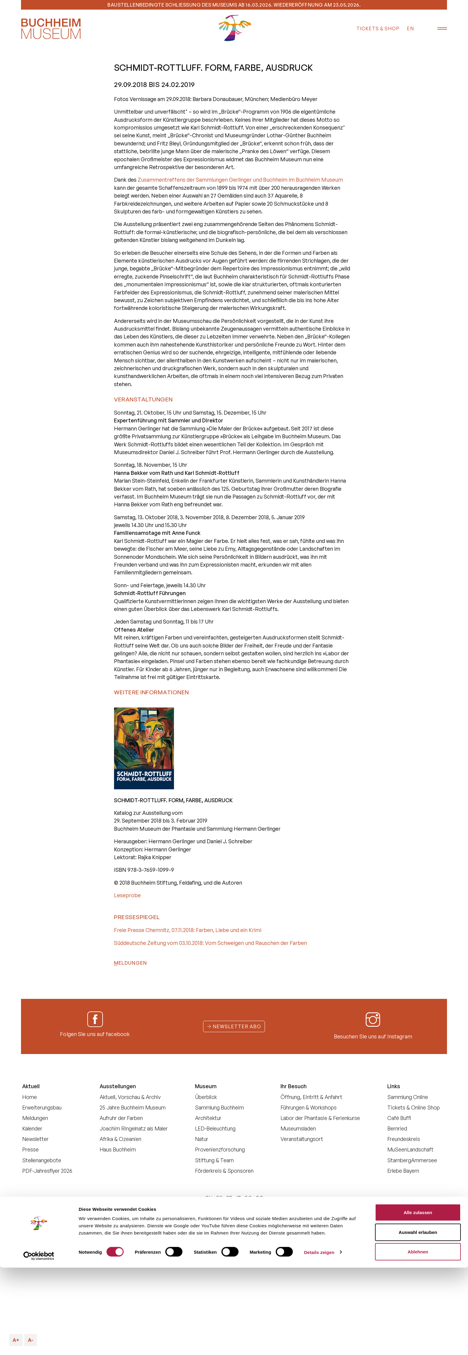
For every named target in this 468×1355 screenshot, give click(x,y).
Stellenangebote (41, 1160)
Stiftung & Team (214, 1160)
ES (219, 1198)
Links (393, 1086)
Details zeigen (319, 1339)
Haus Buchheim (118, 1149)
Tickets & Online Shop (413, 1107)
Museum (206, 1086)
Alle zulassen (418, 1299)
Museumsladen (298, 1128)
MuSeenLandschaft (410, 1149)
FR (229, 1198)
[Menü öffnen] (438, 28)
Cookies (257, 1220)
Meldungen (130, 963)
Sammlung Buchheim (219, 1107)
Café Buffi (399, 1118)
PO (248, 1198)
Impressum (328, 1220)
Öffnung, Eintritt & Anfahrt (311, 1097)
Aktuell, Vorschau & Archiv (130, 1097)
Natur (201, 1139)
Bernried (397, 1128)
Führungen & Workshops (308, 1107)
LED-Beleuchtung (215, 1128)
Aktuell (31, 1086)
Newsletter (35, 1139)
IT (238, 1198)
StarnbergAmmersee (412, 1160)
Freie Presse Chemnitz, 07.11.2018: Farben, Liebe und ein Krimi (187, 930)
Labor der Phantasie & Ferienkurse (320, 1118)
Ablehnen (418, 1339)
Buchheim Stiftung (183, 1220)
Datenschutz (226, 1220)
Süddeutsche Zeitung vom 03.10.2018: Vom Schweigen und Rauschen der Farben (210, 943)
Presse (30, 1149)
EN (410, 28)
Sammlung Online (407, 1097)
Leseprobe (127, 895)
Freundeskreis (403, 1139)
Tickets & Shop (378, 28)
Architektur (208, 1118)
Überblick (206, 1097)
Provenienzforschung (220, 1149)
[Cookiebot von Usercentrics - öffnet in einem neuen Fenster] (39, 1343)
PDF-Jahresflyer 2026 (47, 1170)
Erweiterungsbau (42, 1107)
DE (259, 1198)
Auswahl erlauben (418, 1319)
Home (29, 1097)
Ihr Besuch (293, 1086)
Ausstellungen (118, 1086)
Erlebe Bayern (403, 1170)
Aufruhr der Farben (121, 1118)
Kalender (32, 1128)
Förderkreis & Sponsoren (224, 1170)
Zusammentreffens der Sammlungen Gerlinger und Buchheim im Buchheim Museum (240, 179)
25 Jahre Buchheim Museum (133, 1107)
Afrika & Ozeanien (120, 1139)
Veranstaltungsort (301, 1139)
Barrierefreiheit (291, 1220)
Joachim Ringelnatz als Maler (134, 1128)
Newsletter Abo (234, 1026)
